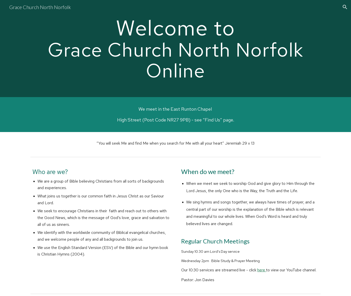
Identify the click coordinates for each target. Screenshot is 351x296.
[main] (175, 48)
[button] (345, 7)
